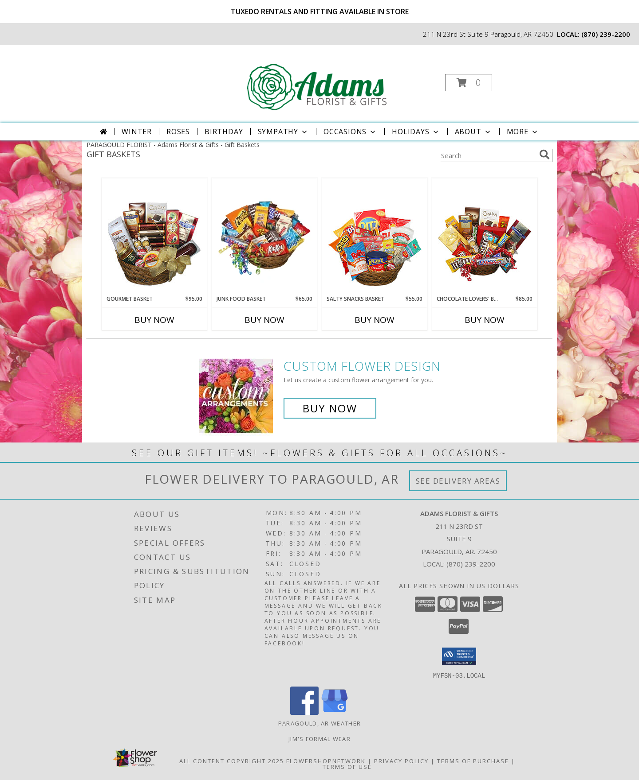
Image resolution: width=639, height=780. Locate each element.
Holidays (416, 131)
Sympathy (283, 131)
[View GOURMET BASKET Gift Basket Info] (154, 237)
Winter (137, 131)
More (523, 131)
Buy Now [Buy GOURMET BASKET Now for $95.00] (154, 320)
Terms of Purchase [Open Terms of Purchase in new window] (473, 760)
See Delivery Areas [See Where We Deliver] (458, 481)
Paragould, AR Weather (319, 723)
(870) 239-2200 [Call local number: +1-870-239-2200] (605, 34)
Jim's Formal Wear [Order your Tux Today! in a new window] (319, 738)
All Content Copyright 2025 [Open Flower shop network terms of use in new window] (231, 760)
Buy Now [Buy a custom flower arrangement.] (330, 408)
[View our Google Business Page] (334, 712)
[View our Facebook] (304, 712)
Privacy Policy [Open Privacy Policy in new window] (401, 760)
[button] (468, 82)
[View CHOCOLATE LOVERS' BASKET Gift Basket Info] (485, 237)
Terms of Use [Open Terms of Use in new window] (347, 766)
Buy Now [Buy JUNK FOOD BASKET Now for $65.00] (264, 320)
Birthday (224, 131)
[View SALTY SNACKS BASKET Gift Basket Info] (375, 237)
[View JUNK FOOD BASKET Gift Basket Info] (265, 237)
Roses (178, 131)
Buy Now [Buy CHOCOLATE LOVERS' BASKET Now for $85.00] (485, 320)
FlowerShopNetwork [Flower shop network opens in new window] (326, 760)
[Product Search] (487, 155)
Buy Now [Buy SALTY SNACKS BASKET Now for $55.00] (374, 320)
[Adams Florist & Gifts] (318, 80)
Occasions (350, 131)
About (473, 131)
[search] (544, 154)
